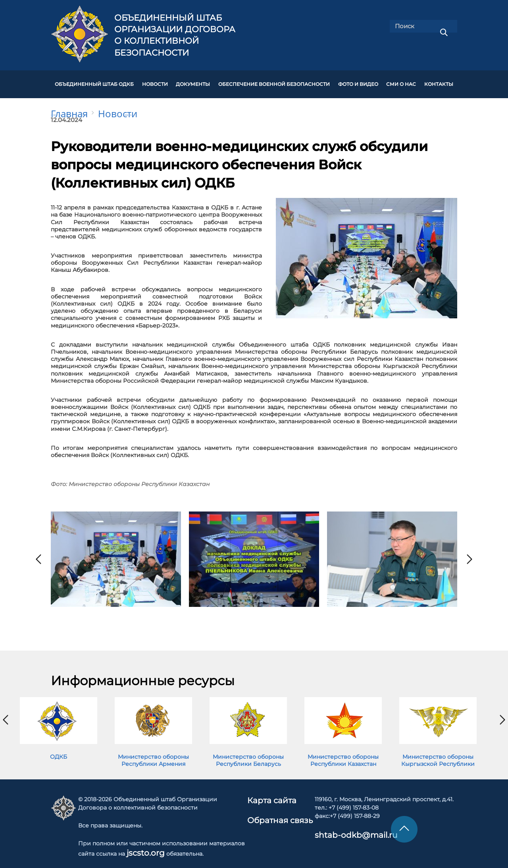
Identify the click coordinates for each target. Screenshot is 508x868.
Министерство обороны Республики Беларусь (248, 752)
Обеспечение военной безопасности (274, 80)
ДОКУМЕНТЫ (193, 80)
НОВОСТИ (155, 80)
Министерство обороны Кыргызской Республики (438, 752)
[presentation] (38, 551)
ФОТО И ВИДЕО (358, 80)
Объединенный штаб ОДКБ (94, 80)
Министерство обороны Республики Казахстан (343, 752)
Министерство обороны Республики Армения (153, 752)
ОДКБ (58, 748)
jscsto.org (144, 843)
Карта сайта (273, 791)
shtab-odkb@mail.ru (335, 825)
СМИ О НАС (401, 80)
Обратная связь (279, 809)
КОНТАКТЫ (438, 80)
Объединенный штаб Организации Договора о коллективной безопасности (174, 35)
